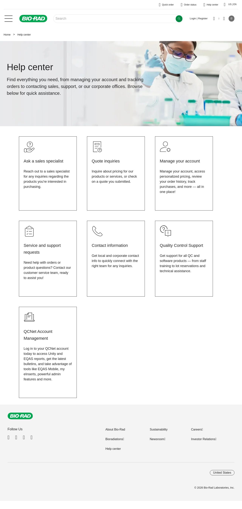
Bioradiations (114, 439)
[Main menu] (8, 18)
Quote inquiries (107, 160)
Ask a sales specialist (45, 160)
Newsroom (157, 439)
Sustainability (159, 429)
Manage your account (181, 160)
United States (222, 472)
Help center (113, 448)
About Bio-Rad (115, 429)
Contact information (111, 245)
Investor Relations (203, 439)
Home (7, 34)
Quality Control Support (183, 245)
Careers (196, 429)
